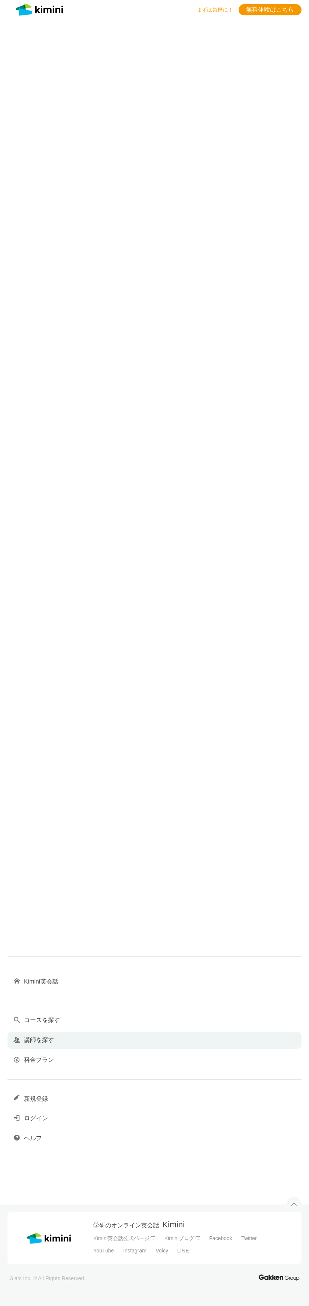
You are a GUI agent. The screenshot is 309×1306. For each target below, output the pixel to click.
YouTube (103, 1251)
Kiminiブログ (182, 1238)
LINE (183, 1251)
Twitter (249, 1238)
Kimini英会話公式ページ (124, 1238)
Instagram (134, 1251)
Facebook (220, 1238)
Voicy (161, 1251)
